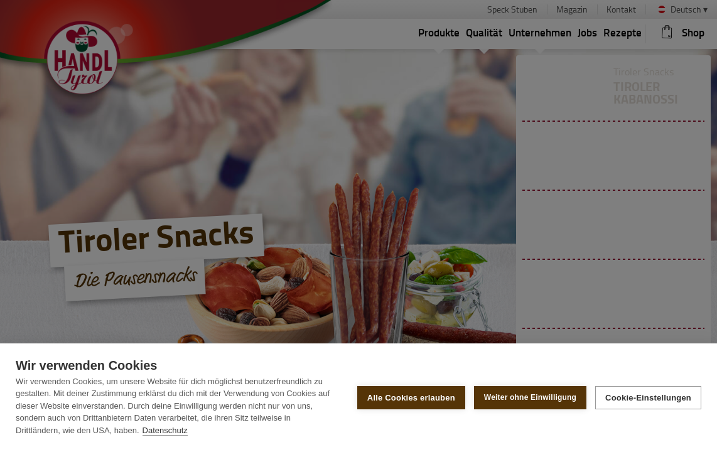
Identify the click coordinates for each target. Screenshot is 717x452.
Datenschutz (165, 430)
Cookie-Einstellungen (648, 397)
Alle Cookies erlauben (411, 397)
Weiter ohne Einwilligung (530, 397)
